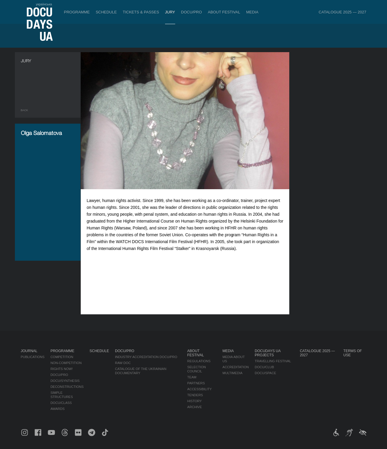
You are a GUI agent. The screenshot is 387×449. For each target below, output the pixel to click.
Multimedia (233, 373)
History (194, 401)
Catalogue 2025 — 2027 (342, 12)
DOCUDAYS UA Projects (267, 353)
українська (44, 4)
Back (24, 110)
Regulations (199, 361)
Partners (196, 383)
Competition (61, 357)
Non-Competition (66, 363)
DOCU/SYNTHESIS (65, 381)
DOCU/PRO (191, 12)
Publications (33, 357)
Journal (29, 351)
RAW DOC (123, 363)
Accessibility (199, 389)
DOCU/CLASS (61, 403)
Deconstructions (66, 387)
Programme (77, 12)
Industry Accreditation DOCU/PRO (146, 357)
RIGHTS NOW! (61, 369)
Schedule (106, 12)
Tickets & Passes (141, 12)
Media (252, 12)
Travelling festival (273, 361)
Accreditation (236, 367)
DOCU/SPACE (265, 373)
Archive (194, 407)
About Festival (224, 12)
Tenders (195, 395)
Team (192, 377)
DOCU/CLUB (264, 367)
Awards (57, 409)
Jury (170, 12)
